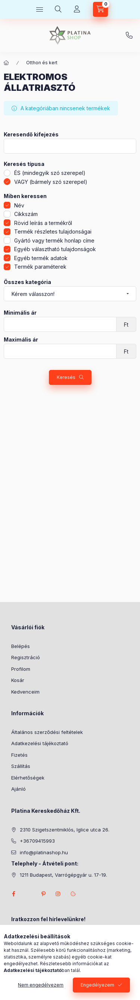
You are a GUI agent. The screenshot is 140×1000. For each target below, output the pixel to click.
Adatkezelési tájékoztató (39, 743)
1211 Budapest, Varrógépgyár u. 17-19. (63, 875)
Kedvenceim (25, 692)
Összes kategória (27, 282)
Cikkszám (26, 214)
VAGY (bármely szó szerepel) (50, 182)
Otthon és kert (41, 62)
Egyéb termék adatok (41, 258)
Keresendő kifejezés (31, 135)
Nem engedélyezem (40, 985)
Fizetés (19, 755)
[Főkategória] (6, 62)
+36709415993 (129, 35)
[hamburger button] (39, 9)
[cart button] (100, 9)
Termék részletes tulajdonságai (52, 231)
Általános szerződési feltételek (47, 732)
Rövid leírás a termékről (43, 223)
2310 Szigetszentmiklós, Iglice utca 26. (64, 830)
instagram (58, 893)
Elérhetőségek (27, 778)
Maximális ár (21, 340)
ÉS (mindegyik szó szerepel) (49, 173)
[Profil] (76, 9)
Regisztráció (25, 657)
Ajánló (18, 789)
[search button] (58, 9)
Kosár (17, 680)
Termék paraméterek (40, 266)
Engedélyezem (97, 985)
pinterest (43, 893)
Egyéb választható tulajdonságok (55, 249)
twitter (28, 893)
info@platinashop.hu (44, 852)
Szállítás (20, 766)
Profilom (20, 669)
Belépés (20, 646)
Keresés (66, 377)
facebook (13, 893)
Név (19, 205)
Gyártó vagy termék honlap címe (54, 240)
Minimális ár (20, 313)
